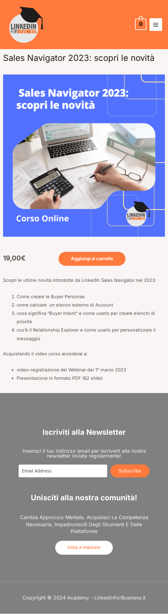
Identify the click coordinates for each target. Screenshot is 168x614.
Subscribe (130, 471)
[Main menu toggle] (156, 24)
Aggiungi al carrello (92, 258)
